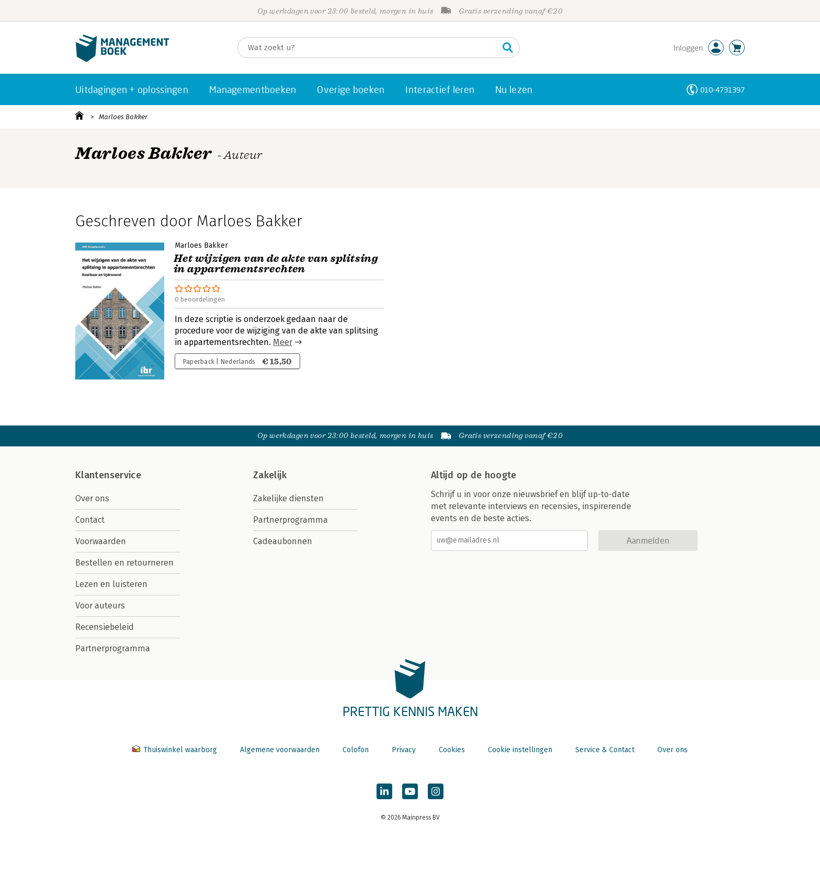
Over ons (92, 498)
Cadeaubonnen (282, 541)
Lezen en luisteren (111, 584)
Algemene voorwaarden (280, 749)
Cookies (452, 749)
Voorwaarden (100, 541)
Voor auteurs (100, 606)
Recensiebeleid (104, 627)
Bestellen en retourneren (124, 563)
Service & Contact (604, 749)
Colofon (356, 749)
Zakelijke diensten (288, 498)
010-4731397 (722, 89)
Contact (90, 520)
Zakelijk (270, 475)
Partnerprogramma (112, 648)
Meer (282, 342)
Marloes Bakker (123, 117)
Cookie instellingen (520, 749)
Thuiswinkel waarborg (175, 749)
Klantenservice (108, 475)
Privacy (404, 749)
